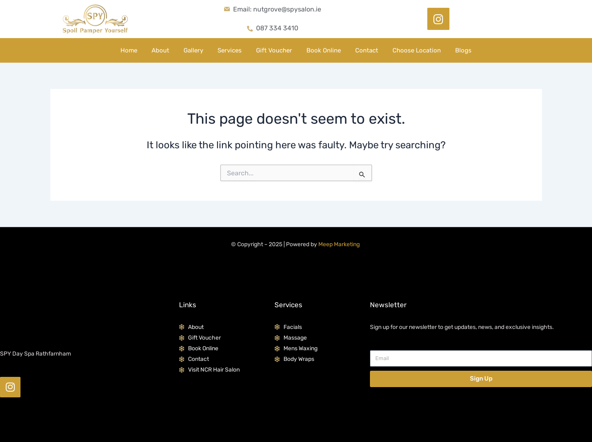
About (160, 50)
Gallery (193, 50)
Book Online (323, 50)
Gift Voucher (274, 50)
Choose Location (416, 50)
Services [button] (230, 50)
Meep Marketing (339, 244)
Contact (366, 50)
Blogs (463, 50)
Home (128, 50)
